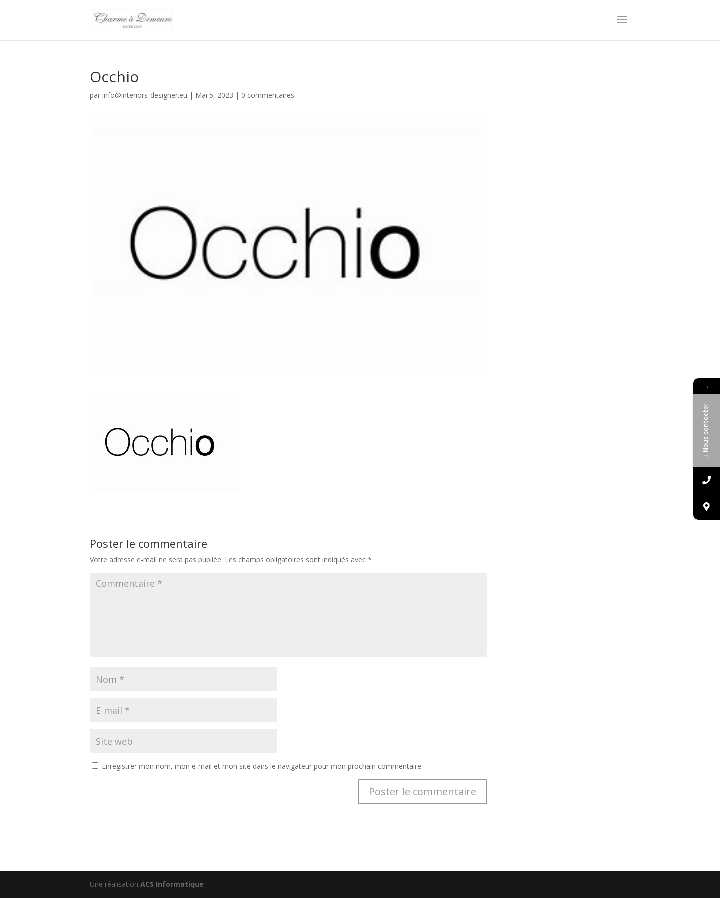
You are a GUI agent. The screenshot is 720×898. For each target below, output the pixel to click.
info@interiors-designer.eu (145, 95)
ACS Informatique (172, 884)
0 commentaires (268, 95)
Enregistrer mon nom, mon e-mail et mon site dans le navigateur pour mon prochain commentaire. (262, 766)
